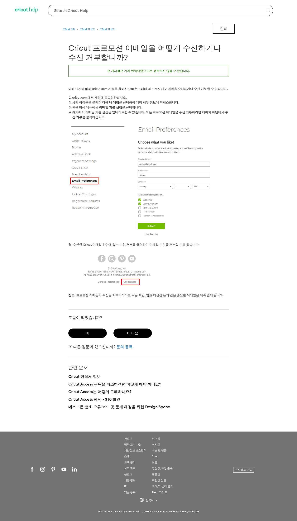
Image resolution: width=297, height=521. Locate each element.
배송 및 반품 (159, 450)
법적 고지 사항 (132, 444)
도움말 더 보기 (87, 29)
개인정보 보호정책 (135, 450)
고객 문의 (130, 462)
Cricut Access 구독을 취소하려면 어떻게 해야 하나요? (114, 384)
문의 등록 (124, 346)
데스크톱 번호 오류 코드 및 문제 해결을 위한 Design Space (119, 406)
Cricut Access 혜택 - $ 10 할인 (94, 399)
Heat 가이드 (159, 492)
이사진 (156, 444)
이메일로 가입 (244, 469)
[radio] (87, 333)
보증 (154, 462)
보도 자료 (130, 468)
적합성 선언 (159, 480)
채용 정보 (130, 480)
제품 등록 (130, 492)
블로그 (128, 474)
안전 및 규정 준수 (162, 468)
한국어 (147, 500)
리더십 (156, 438)
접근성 (156, 474)
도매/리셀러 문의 (162, 486)
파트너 (128, 438)
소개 (127, 456)
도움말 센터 (69, 29)
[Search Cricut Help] (160, 10)
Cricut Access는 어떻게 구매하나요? (99, 391)
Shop (155, 456)
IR (125, 486)
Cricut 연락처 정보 (84, 376)
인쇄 (224, 28)
